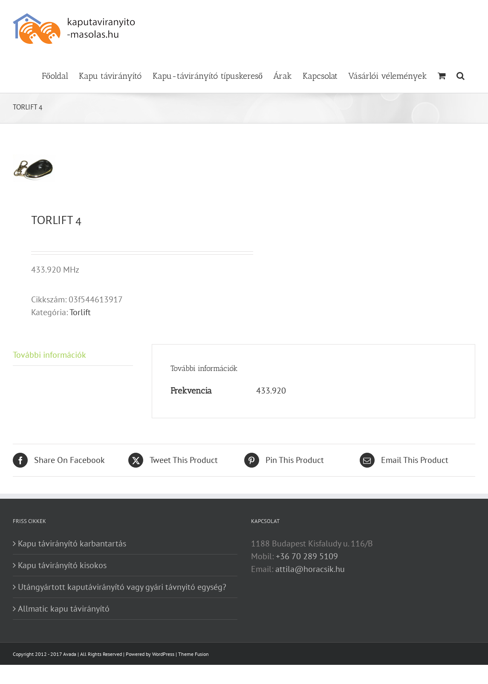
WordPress (163, 654)
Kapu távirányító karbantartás (72, 543)
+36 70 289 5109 (307, 556)
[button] (460, 75)
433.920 (271, 390)
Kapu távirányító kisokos (62, 565)
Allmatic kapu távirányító (64, 608)
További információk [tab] (49, 354)
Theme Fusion (193, 654)
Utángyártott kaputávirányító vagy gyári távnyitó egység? (122, 586)
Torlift (80, 312)
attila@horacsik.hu (310, 569)
